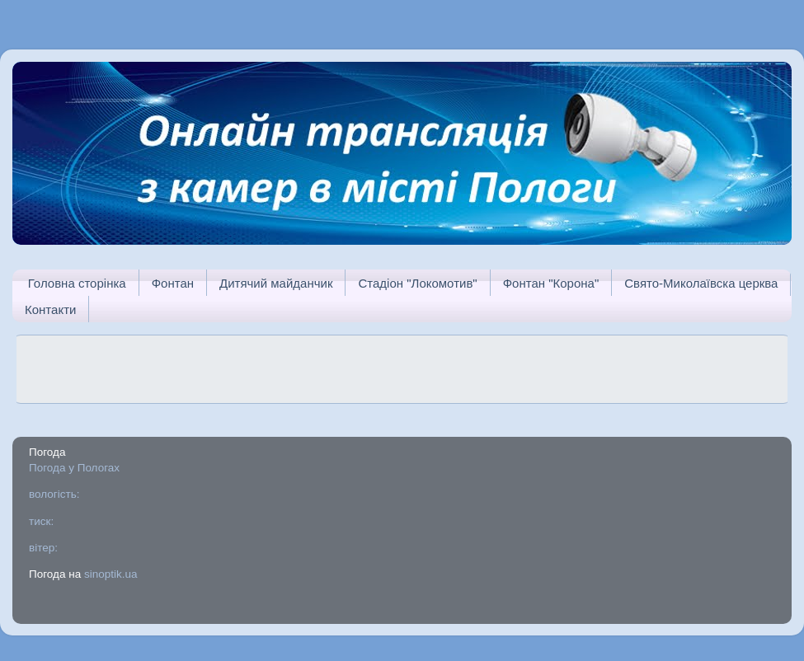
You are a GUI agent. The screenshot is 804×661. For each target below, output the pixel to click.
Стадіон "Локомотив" (417, 283)
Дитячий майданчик (275, 283)
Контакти (50, 309)
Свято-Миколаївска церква (701, 283)
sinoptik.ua (111, 574)
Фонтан (173, 283)
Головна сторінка (77, 283)
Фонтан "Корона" (551, 283)
